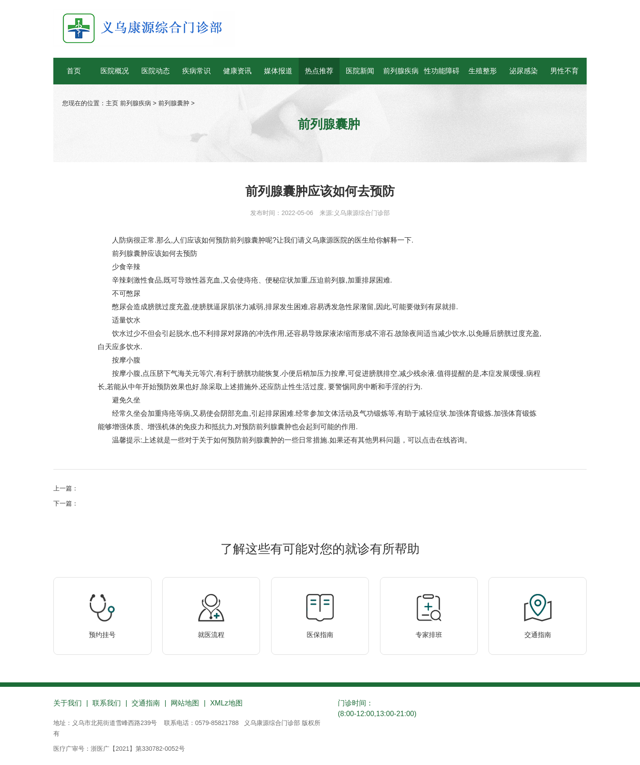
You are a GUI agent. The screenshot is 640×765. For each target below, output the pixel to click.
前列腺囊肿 (173, 103)
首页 (74, 71)
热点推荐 (319, 71)
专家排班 (429, 634)
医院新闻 (360, 71)
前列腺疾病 (401, 71)
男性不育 (564, 71)
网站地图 (185, 703)
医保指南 (320, 634)
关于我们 (67, 703)
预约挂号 (102, 634)
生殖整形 (482, 71)
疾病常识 (196, 71)
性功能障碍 (442, 71)
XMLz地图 (226, 703)
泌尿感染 (523, 71)
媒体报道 (278, 71)
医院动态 (155, 71)
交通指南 (537, 634)
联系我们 (106, 703)
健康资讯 (237, 71)
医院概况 (114, 71)
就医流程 (211, 634)
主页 (112, 103)
